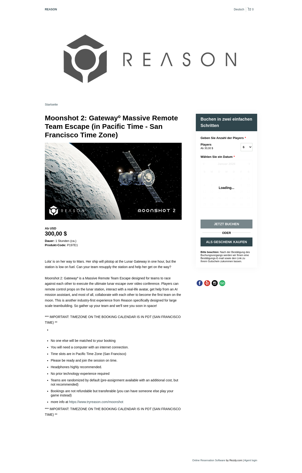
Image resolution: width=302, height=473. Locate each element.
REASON (51, 9)
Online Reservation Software (208, 460)
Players (215, 146)
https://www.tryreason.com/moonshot (96, 402)
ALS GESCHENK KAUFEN (226, 242)
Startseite (51, 104)
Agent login (250, 460)
